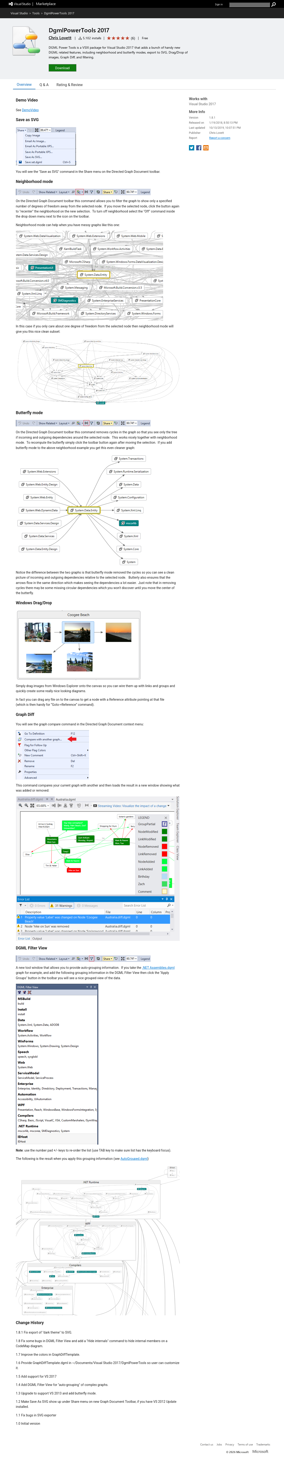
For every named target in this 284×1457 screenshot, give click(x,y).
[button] (62, 68)
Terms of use (245, 1444)
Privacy (229, 1444)
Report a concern (219, 138)
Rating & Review (70, 85)
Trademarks (263, 1444)
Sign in (219, 4)
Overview (24, 84)
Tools (36, 13)
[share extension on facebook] (199, 149)
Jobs (219, 1444)
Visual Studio (19, 13)
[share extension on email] (206, 149)
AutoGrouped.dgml (133, 1159)
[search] (249, 4)
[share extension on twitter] (192, 149)
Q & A (43, 85)
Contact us (206, 1444)
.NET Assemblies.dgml (158, 967)
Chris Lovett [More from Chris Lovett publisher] (60, 37)
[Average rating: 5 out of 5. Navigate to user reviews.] (120, 38)
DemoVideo (30, 110)
